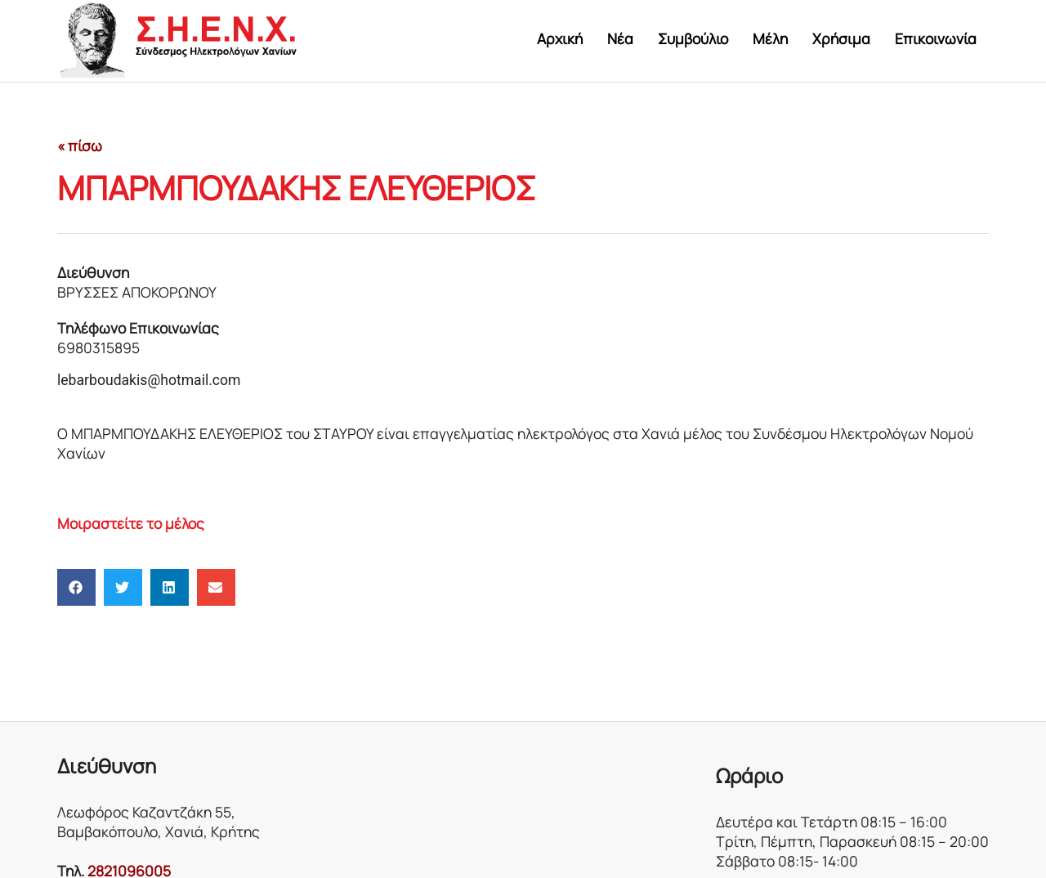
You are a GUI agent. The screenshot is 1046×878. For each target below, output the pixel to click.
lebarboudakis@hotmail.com (149, 380)
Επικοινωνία (936, 38)
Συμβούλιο (693, 38)
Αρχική (560, 38)
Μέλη (770, 38)
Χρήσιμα (841, 38)
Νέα (620, 38)
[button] (76, 587)
